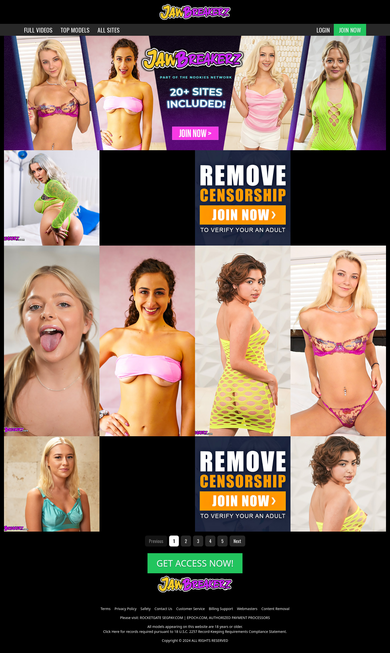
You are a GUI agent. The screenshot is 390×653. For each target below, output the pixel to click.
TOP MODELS (75, 30)
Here (116, 631)
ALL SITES (109, 30)
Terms (105, 608)
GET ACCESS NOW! (195, 563)
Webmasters (247, 608)
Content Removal (275, 608)
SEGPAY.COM (172, 617)
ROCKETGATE (150, 617)
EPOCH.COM (197, 617)
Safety (145, 608)
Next (237, 541)
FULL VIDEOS (38, 30)
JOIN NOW (350, 29)
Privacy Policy (125, 608)
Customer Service (190, 608)
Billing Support (221, 608)
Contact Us (163, 608)
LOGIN (323, 30)
